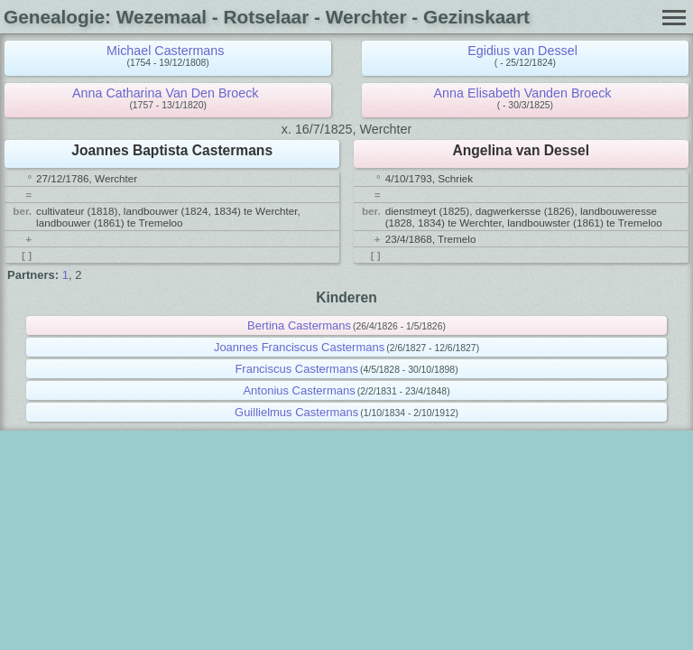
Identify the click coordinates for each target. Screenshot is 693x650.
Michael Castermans (165, 50)
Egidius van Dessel (522, 50)
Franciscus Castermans (296, 369)
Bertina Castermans (299, 325)
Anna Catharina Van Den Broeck (165, 93)
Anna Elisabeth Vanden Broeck (523, 93)
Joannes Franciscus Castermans (299, 347)
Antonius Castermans (299, 390)
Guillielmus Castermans (296, 412)
